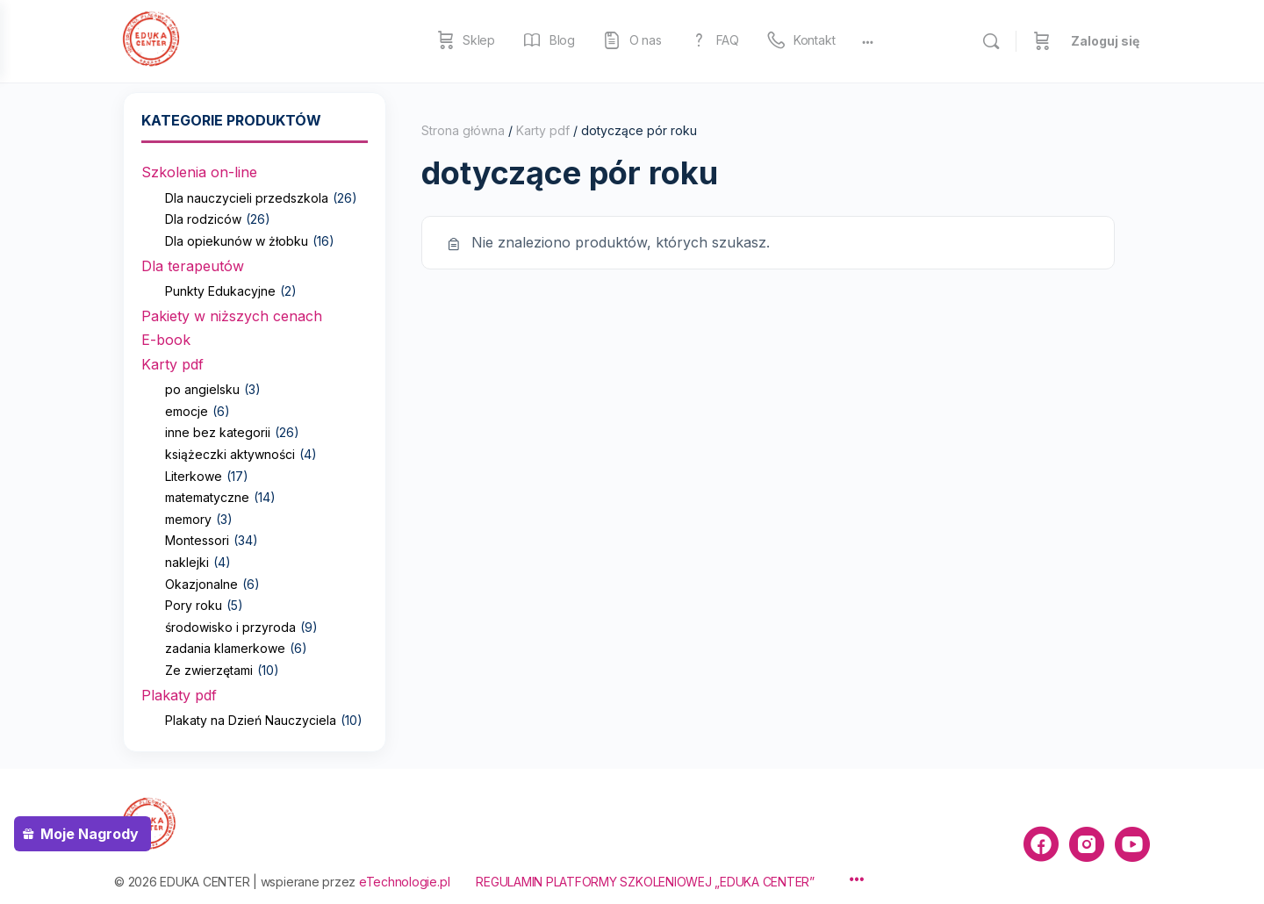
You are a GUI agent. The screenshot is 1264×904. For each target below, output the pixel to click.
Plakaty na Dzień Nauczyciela (250, 720)
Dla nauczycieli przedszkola (246, 197)
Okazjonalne (201, 584)
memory (188, 519)
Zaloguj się (1105, 40)
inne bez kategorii (217, 432)
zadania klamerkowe (225, 648)
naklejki (187, 562)
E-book (165, 339)
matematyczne (207, 497)
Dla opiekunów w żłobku (236, 240)
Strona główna (463, 130)
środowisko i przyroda (230, 627)
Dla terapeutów (192, 266)
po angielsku (202, 389)
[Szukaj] (991, 41)
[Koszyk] (1042, 41)
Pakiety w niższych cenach (231, 316)
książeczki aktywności (230, 454)
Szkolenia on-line (199, 172)
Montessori (197, 540)
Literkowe (193, 476)
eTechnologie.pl (404, 881)
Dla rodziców (203, 219)
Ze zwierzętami (209, 670)
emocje (186, 411)
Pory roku (193, 605)
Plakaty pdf (179, 695)
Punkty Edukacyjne (220, 290)
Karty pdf (172, 364)
